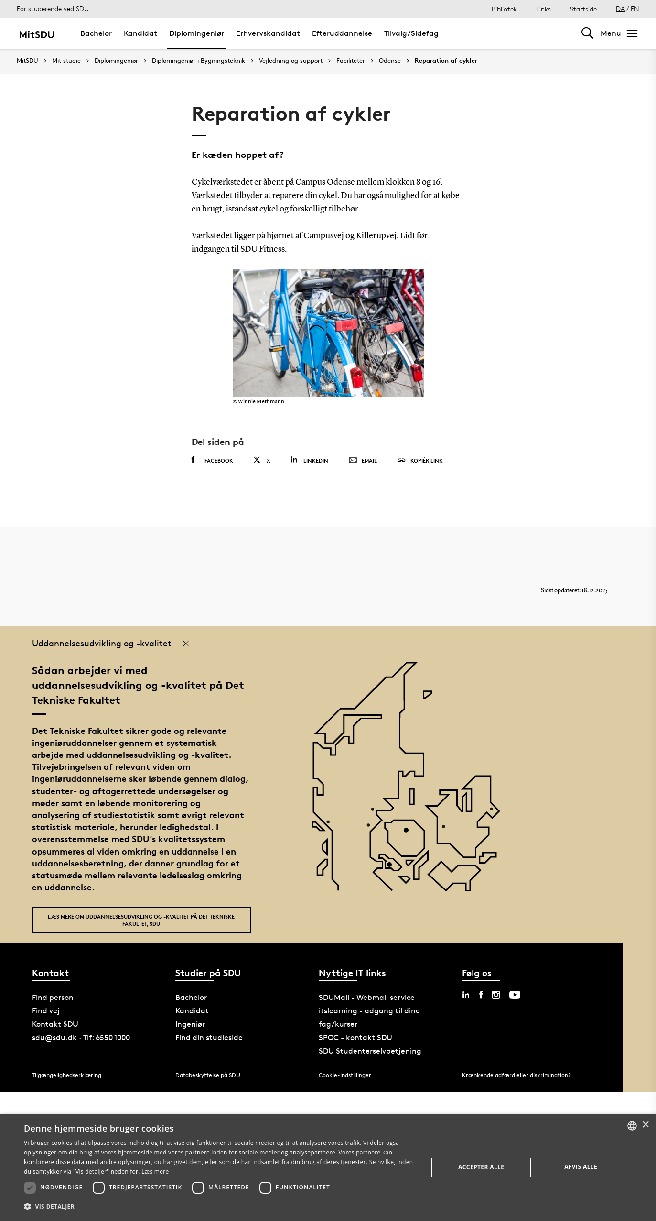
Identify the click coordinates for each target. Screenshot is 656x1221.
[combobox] (632, 1126)
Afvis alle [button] (580, 1167)
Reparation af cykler (446, 60)
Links (543, 9)
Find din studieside (209, 1037)
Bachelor (96, 33)
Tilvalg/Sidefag (411, 33)
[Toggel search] (587, 33)
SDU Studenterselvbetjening (370, 1050)
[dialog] (328, 1167)
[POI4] (410, 834)
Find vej (46, 1010)
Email (363, 461)
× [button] (645, 1125)
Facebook (212, 460)
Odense (390, 60)
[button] (220, 1206)
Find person (53, 997)
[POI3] (393, 868)
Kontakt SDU (55, 1024)
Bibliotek (504, 9)
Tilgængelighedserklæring (66, 1074)
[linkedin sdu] (466, 995)
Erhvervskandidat (268, 33)
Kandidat (140, 33)
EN (635, 8)
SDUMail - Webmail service (367, 997)
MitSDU (27, 60)
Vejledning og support (291, 60)
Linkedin (309, 460)
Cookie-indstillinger (345, 1074)
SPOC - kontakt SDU (355, 1037)
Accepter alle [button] (481, 1167)
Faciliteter (350, 60)
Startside (583, 9)
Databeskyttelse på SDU (207, 1074)
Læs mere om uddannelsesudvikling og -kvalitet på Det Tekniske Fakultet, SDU (141, 920)
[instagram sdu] (496, 995)
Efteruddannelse (342, 33)
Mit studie (66, 60)
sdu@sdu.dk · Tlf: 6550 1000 (81, 1037)
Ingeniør (190, 1024)
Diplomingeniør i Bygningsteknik (198, 60)
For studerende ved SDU (53, 8)
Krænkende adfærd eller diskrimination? (516, 1074)
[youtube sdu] (514, 995)
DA (620, 8)
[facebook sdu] (481, 995)
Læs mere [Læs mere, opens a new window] (155, 1171)
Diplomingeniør (196, 33)
